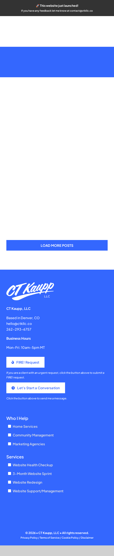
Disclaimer (87, 537)
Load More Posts (57, 245)
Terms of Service (50, 537)
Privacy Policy (29, 537)
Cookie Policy (70, 537)
